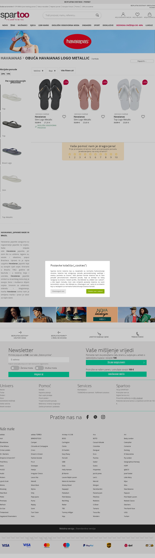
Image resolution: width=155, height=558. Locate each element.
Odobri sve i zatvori (95, 291)
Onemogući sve (58, 291)
